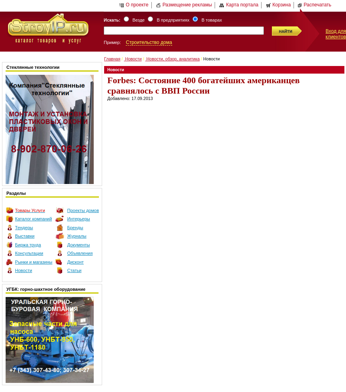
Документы (78, 244)
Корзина (278, 5)
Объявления (80, 253)
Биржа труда (28, 244)
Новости (23, 270)
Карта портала (238, 5)
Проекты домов (83, 210)
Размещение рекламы (184, 5)
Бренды (75, 227)
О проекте (134, 5)
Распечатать (314, 5)
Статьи (74, 270)
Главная (112, 58)
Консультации (29, 253)
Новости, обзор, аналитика (172, 58)
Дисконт (75, 262)
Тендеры (24, 227)
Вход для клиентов (336, 34)
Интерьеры (78, 218)
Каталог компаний (33, 218)
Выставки (25, 236)
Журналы (76, 236)
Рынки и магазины (33, 262)
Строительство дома (149, 42)
